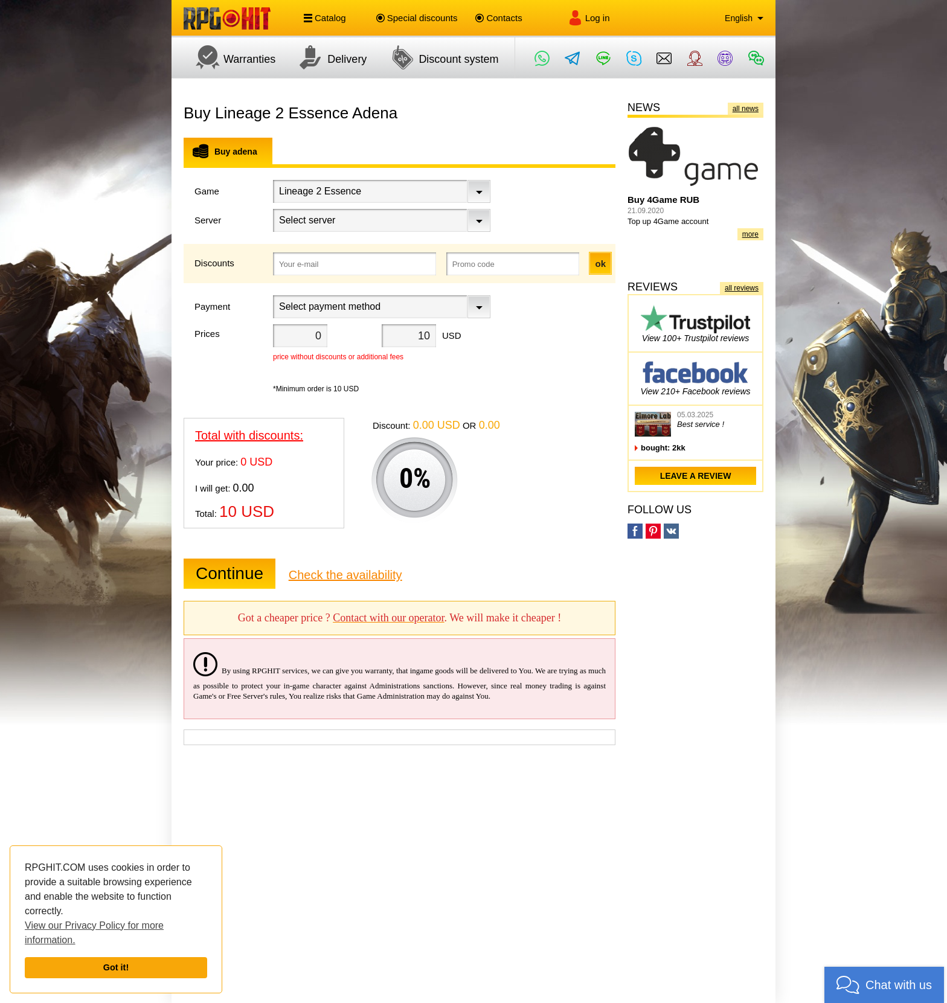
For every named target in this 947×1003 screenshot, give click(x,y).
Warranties (229, 57)
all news (746, 108)
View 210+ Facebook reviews (695, 376)
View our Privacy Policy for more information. (94, 932)
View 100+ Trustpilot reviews (695, 323)
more (750, 234)
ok (600, 263)
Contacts (498, 18)
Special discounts (417, 18)
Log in (589, 18)
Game (206, 191)
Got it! (116, 967)
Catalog (325, 18)
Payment (212, 306)
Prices (207, 333)
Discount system (438, 57)
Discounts (214, 263)
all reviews (742, 288)
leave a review (695, 476)
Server (207, 220)
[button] (884, 985)
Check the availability (345, 575)
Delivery (327, 57)
